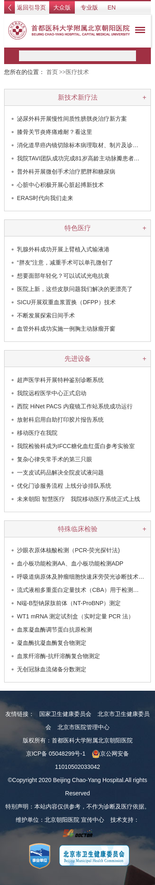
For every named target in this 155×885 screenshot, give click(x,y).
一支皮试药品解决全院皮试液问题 (60, 472)
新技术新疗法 (78, 97)
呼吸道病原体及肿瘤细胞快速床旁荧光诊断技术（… (83, 576)
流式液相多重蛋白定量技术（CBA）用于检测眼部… (83, 590)
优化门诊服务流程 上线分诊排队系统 (64, 485)
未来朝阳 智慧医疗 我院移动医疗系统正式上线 (78, 499)
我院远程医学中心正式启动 (51, 393)
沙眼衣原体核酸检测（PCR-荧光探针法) (68, 550)
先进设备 (77, 358)
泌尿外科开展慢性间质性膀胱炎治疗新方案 (72, 118)
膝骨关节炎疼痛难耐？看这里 (54, 132)
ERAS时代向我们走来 (45, 198)
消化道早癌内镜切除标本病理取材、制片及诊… (77, 145)
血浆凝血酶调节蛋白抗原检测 (54, 629)
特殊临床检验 (78, 528)
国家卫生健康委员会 (65, 714)
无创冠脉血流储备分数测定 (51, 669)
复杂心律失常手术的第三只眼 (54, 459)
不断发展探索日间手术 (46, 315)
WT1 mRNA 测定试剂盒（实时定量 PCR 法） (75, 616)
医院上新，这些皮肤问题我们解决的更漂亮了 (75, 289)
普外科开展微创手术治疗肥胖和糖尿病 (66, 171)
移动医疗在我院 (37, 432)
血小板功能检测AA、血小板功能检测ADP (70, 563)
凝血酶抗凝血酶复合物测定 (51, 642)
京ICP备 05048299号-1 (56, 753)
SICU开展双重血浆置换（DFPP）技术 (66, 302)
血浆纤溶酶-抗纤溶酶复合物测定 (58, 656)
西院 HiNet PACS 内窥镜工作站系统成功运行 (75, 406)
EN (111, 7)
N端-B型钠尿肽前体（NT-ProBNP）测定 (69, 603)
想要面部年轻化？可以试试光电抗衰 (63, 275)
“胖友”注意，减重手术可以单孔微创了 (65, 262)
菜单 (138, 31)
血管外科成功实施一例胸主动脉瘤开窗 (66, 328)
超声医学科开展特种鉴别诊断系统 (60, 380)
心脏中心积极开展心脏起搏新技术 (60, 184)
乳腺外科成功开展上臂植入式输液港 (63, 249)
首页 (52, 72)
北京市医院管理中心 (83, 727)
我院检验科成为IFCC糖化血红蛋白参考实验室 (76, 446)
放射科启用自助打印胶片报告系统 (60, 419)
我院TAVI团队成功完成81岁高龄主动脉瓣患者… (78, 158)
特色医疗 (77, 227)
